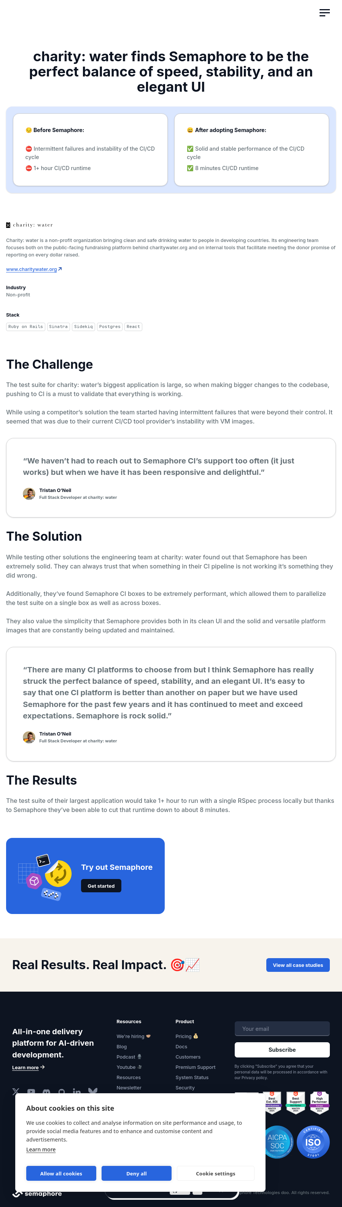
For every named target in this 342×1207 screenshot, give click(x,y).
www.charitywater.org (31, 269)
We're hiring (131, 1036)
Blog (122, 1046)
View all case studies (298, 965)
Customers (188, 1057)
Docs (182, 1046)
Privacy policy (254, 1077)
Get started (101, 886)
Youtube (126, 1067)
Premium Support (196, 1067)
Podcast (126, 1057)
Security (185, 1088)
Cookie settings (215, 1173)
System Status (192, 1077)
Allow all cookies (61, 1173)
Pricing (184, 1036)
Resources (129, 1077)
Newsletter (129, 1088)
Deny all (136, 1173)
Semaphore (43, 16)
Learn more (41, 1149)
